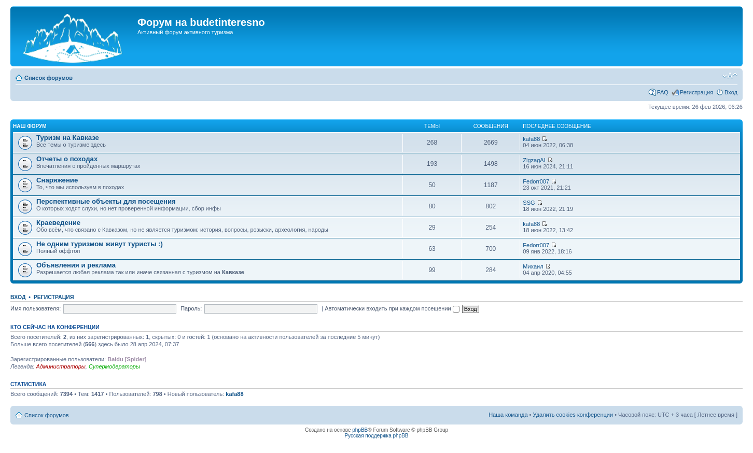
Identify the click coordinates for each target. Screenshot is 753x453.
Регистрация (696, 92)
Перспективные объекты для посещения (106, 201)
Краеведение (58, 223)
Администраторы (60, 366)
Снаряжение (57, 180)
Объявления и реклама (76, 265)
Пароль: (191, 308)
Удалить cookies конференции (573, 415)
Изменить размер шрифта (729, 75)
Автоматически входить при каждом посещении (392, 308)
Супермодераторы (114, 366)
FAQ (662, 92)
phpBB (360, 430)
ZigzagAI (534, 160)
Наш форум (30, 126)
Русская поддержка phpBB (376, 435)
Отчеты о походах (66, 159)
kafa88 (531, 139)
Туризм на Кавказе (67, 137)
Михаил (533, 266)
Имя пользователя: (35, 308)
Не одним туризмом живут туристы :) (99, 244)
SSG (529, 203)
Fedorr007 (536, 181)
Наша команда (508, 415)
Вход (730, 92)
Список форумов (48, 78)
